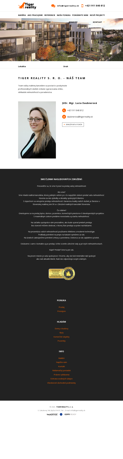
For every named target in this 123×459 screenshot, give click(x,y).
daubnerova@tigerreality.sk (80, 154)
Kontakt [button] (97, 22)
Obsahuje (22, 77)
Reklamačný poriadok (61, 407)
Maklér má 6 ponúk (73, 162)
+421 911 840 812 (75, 147)
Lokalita (22, 66)
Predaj (26, 90)
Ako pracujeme (35, 15)
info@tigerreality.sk (68, 5)
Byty (62, 370)
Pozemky (62, 378)
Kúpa (56, 90)
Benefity (73, 22)
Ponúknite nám (80, 15)
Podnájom (70, 90)
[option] (61, 39)
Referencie (49, 15)
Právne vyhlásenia (61, 412)
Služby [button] (47, 22)
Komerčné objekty (61, 374)
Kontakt (61, 403)
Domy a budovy (61, 365)
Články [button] (22, 22)
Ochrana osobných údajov (61, 416)
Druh (65, 66)
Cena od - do (69, 77)
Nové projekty (97, 15)
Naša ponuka (64, 15)
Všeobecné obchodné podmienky (61, 420)
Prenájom (41, 90)
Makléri (61, 395)
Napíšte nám (61, 399)
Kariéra (22, 15)
